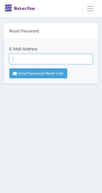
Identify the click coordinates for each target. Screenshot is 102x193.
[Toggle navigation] (90, 8)
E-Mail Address (23, 48)
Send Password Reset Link (38, 73)
